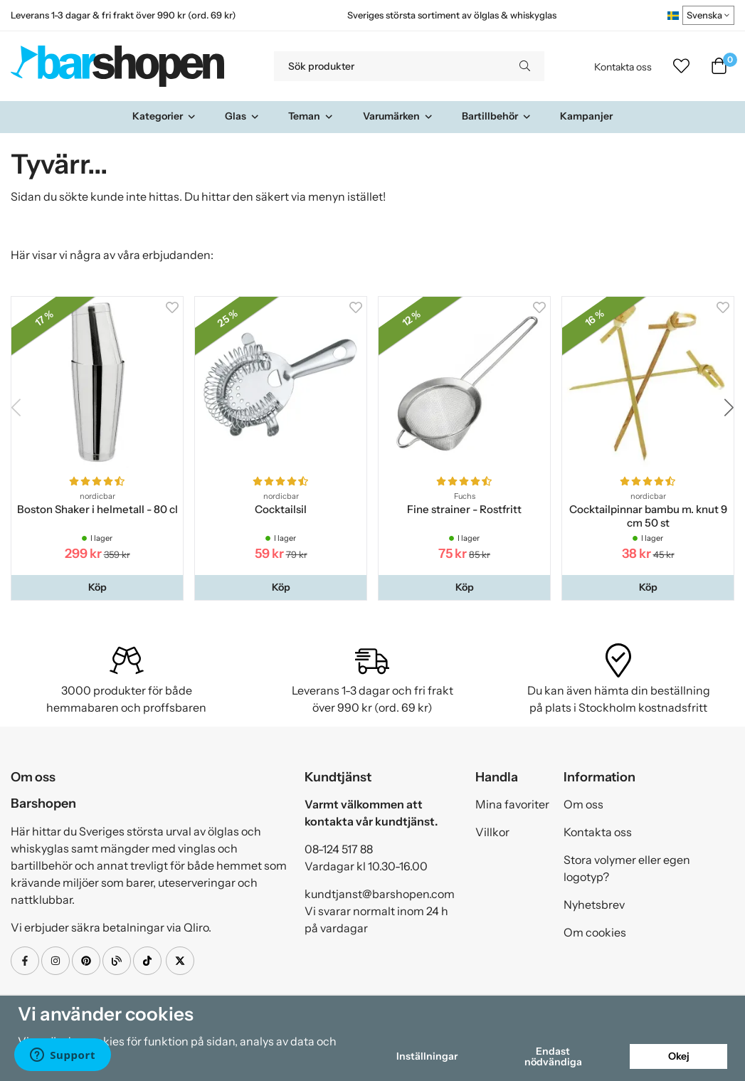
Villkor (492, 832)
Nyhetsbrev (594, 904)
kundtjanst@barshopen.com (380, 894)
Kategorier (164, 116)
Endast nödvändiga (553, 1056)
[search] (524, 66)
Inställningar (427, 1056)
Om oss (583, 804)
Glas (242, 116)
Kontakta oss (623, 67)
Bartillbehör (497, 116)
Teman (311, 116)
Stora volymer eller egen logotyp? (627, 868)
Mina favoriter (512, 804)
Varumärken (398, 116)
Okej (678, 1056)
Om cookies (595, 932)
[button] (97, 587)
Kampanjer (586, 116)
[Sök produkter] (389, 66)
